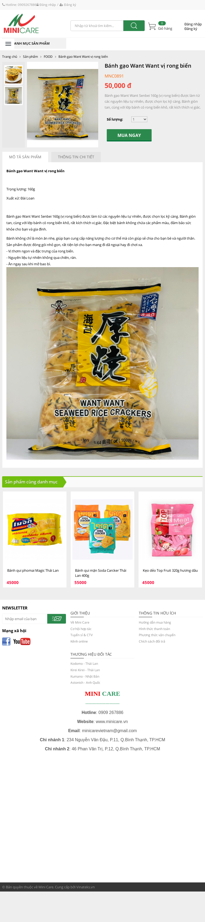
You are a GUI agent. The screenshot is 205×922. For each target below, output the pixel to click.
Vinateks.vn (85, 887)
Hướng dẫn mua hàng (155, 622)
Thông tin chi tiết (76, 156)
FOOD (48, 56)
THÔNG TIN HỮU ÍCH (157, 613)
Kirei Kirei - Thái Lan (85, 670)
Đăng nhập (46, 4)
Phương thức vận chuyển (157, 635)
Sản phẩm (30, 56)
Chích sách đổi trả (152, 641)
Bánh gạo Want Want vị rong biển (83, 56)
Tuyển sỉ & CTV (81, 635)
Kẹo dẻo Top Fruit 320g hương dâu (170, 570)
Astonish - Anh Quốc (85, 682)
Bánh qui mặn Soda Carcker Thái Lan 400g (100, 573)
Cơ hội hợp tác (81, 629)
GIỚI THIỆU (80, 613)
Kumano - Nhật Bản (84, 676)
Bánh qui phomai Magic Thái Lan (33, 570)
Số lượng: (115, 119)
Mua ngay (129, 135)
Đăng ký (68, 4)
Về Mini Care (79, 622)
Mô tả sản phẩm (25, 156)
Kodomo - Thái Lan (84, 663)
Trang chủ (9, 56)
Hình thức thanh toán (154, 629)
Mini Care (45, 887)
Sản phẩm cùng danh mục (31, 482)
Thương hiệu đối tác (91, 654)
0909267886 (27, 4)
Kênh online (79, 641)
